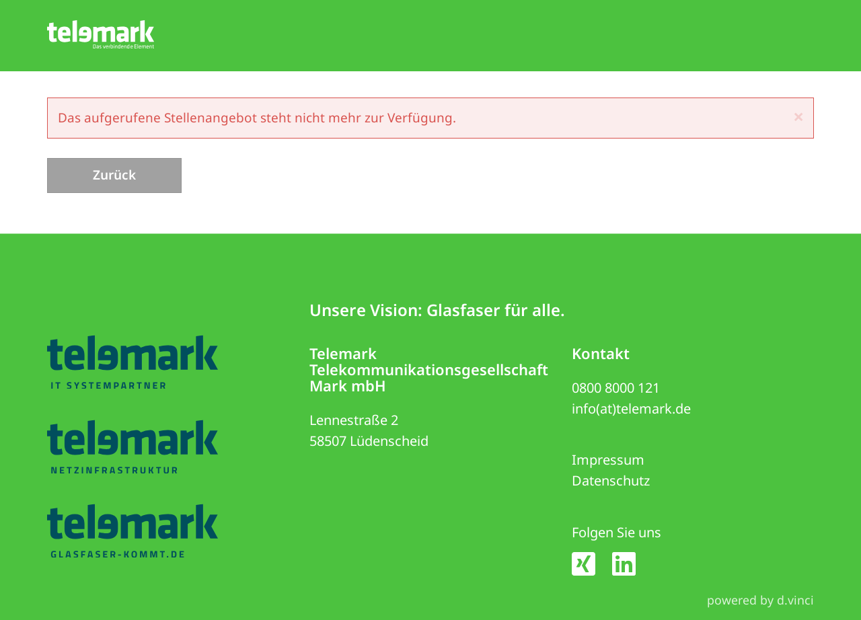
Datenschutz (611, 481)
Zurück (114, 175)
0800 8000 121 (616, 388)
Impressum (608, 460)
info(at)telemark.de (631, 408)
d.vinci (795, 600)
